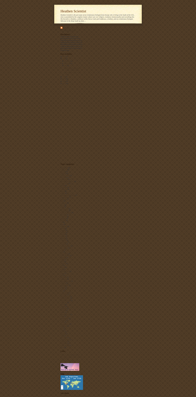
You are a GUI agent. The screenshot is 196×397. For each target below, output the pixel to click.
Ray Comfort (64, 253)
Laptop (62, 249)
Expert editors (64, 285)
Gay (61, 222)
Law (61, 251)
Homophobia (64, 179)
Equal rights (63, 242)
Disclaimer (63, 277)
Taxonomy (63, 214)
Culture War (63, 168)
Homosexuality (64, 175)
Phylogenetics (64, 210)
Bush (61, 269)
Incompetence (64, 208)
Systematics (63, 341)
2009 (64, 81)
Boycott (62, 267)
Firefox (62, 289)
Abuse (62, 261)
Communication (65, 271)
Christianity (63, 187)
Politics (62, 191)
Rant (61, 201)
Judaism (62, 306)
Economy (63, 220)
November (67, 61)
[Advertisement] (70, 123)
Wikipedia (63, 257)
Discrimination (64, 197)
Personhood (63, 326)
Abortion (63, 232)
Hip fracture (63, 248)
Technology (63, 343)
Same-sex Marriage (65, 212)
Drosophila (63, 203)
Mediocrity (63, 308)
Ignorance (63, 177)
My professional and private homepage (71, 356)
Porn (61, 328)
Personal (62, 230)
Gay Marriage (64, 183)
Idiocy (62, 206)
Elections (63, 283)
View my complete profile (67, 30)
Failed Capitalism (65, 246)
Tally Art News (64, 358)
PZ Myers (63, 320)
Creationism (63, 189)
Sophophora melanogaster (67, 195)
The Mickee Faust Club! (67, 360)
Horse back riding (65, 300)
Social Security (64, 339)
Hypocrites (63, 199)
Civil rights (63, 216)
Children (62, 238)
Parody (62, 322)
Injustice (62, 171)
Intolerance (63, 169)
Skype (62, 335)
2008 (64, 83)
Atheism (62, 234)
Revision (63, 333)
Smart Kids (63, 337)
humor (62, 259)
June (65, 65)
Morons (62, 228)
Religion (62, 173)
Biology (62, 236)
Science (62, 193)
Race (61, 330)
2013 (64, 56)
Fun (61, 291)
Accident (63, 263)
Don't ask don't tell (65, 281)
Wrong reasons (64, 345)
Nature (62, 316)
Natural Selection (65, 314)
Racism (62, 331)
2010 (64, 79)
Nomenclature (64, 318)
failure (62, 347)
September (67, 63)
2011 (64, 76)
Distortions (63, 279)
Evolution (63, 244)
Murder (62, 312)
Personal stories (64, 324)
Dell (61, 275)
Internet (62, 304)
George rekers (64, 293)
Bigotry (62, 185)
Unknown (66, 27)
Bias (61, 265)
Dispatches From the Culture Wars (70, 354)
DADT (62, 273)
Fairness (62, 287)
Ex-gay (62, 205)
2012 (64, 59)
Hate (61, 224)
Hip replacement (65, 298)
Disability (63, 218)
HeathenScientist (65, 296)
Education (63, 240)
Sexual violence (64, 255)
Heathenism (63, 226)
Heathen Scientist (73, 11)
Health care (63, 294)
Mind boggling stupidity (67, 181)
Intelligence (63, 302)
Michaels (63, 310)
